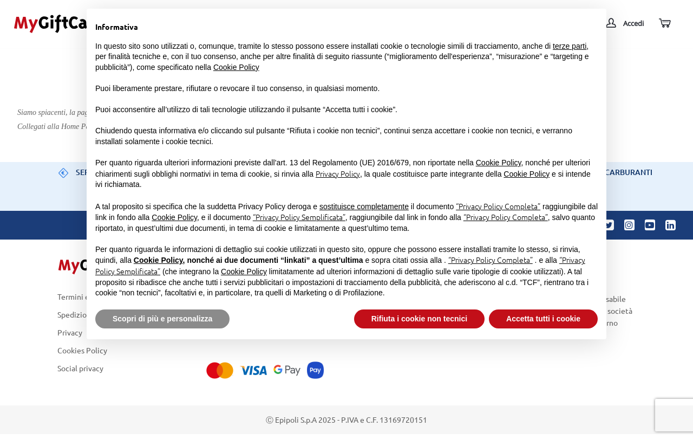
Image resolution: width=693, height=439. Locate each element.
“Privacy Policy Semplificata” (299, 216)
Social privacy (80, 368)
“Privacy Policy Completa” (498, 206)
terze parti (569, 46)
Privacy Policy (338, 173)
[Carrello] (664, 23)
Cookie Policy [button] (236, 67)
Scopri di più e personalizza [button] (162, 318)
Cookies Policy (82, 350)
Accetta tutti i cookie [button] (543, 318)
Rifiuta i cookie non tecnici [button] (419, 318)
